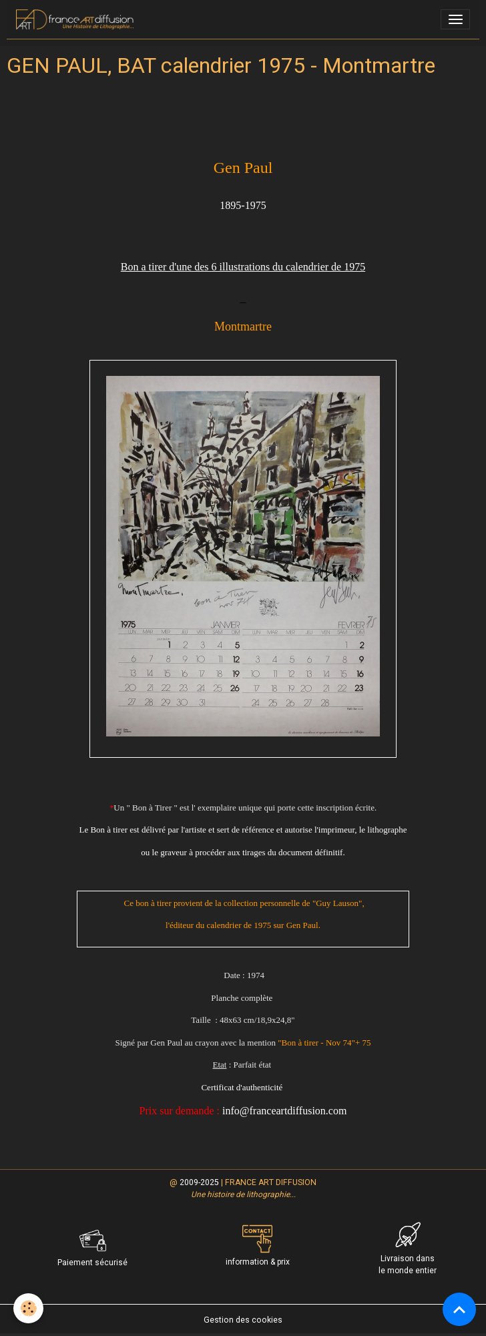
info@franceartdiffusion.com (284, 1110)
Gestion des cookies (243, 1320)
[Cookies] (28, 1308)
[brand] (77, 19)
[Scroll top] (459, 1309)
